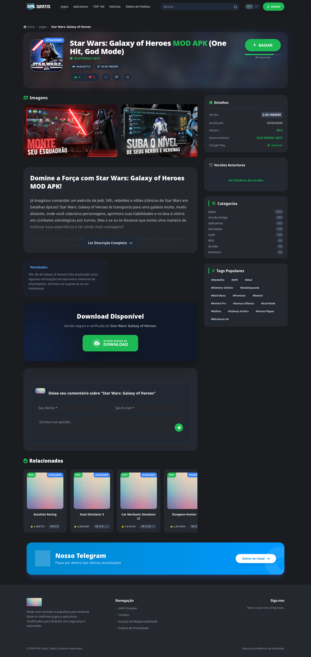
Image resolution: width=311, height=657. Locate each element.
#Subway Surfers (238, 311)
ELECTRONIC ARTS (85, 58)
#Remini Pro (218, 303)
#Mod (248, 280)
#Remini (258, 295)
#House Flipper (265, 311)
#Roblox (216, 311)
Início (29, 27)
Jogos (43, 27)
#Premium (239, 295)
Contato (122, 615)
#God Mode (268, 303)
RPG (280, 130)
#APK (234, 280)
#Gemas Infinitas (243, 303)
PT (248, 6)
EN (256, 6)
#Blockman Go (220, 319)
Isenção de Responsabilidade (136, 622)
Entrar (273, 6)
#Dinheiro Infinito (222, 288)
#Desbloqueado (249, 288)
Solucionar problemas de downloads (263, 648)
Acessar (275, 145)
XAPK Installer (126, 608)
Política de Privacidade (131, 628)
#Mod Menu (218, 295)
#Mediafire (217, 280)
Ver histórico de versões (246, 180)
